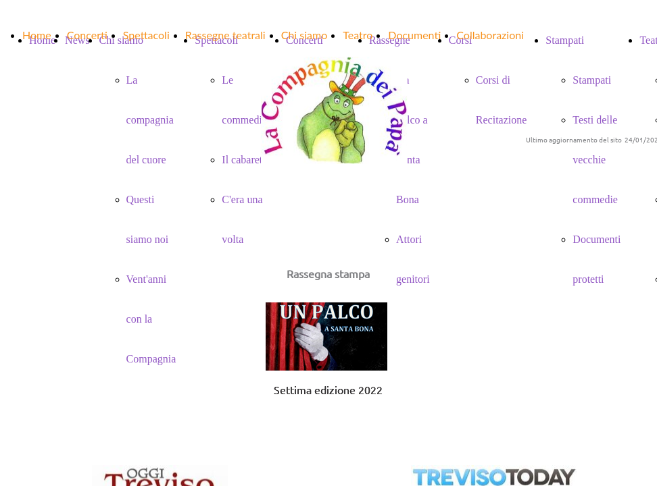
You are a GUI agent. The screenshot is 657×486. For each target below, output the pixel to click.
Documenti (414, 34)
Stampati (592, 80)
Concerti (87, 34)
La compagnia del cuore (150, 119)
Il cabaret (242, 159)
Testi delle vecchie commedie (595, 159)
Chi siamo (304, 34)
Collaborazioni (490, 34)
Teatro (357, 34)
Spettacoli (146, 34)
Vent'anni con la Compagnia (151, 318)
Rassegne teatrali (225, 34)
